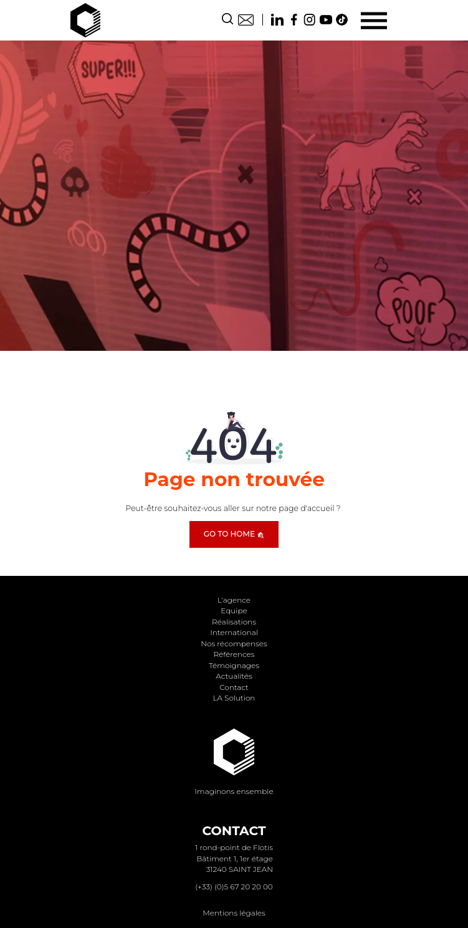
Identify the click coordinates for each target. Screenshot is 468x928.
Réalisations (234, 621)
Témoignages (234, 665)
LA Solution (234, 697)
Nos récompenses (234, 643)
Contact (246, 20)
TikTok (342, 20)
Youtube (326, 20)
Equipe (234, 610)
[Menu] (373, 20)
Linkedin (277, 20)
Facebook (293, 20)
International (234, 632)
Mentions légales (234, 912)
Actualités (234, 676)
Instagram (309, 20)
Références (233, 654)
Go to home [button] (234, 533)
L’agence (234, 600)
